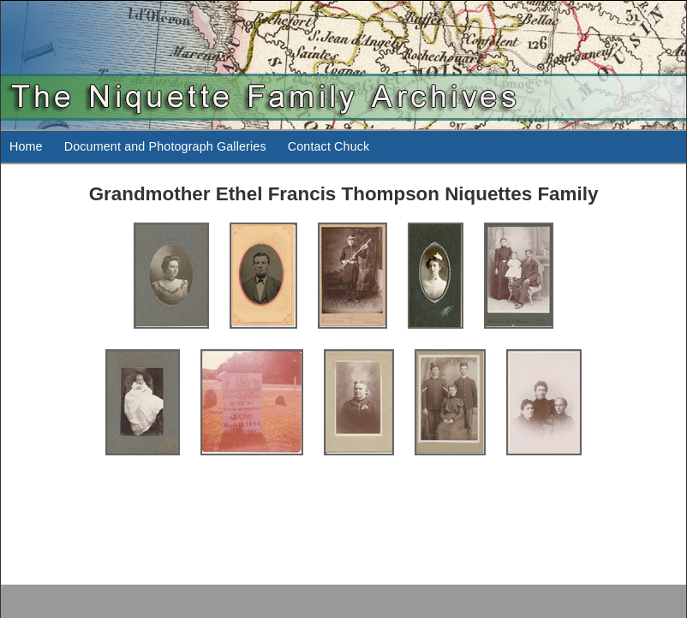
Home (26, 146)
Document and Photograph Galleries (165, 146)
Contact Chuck (329, 146)
